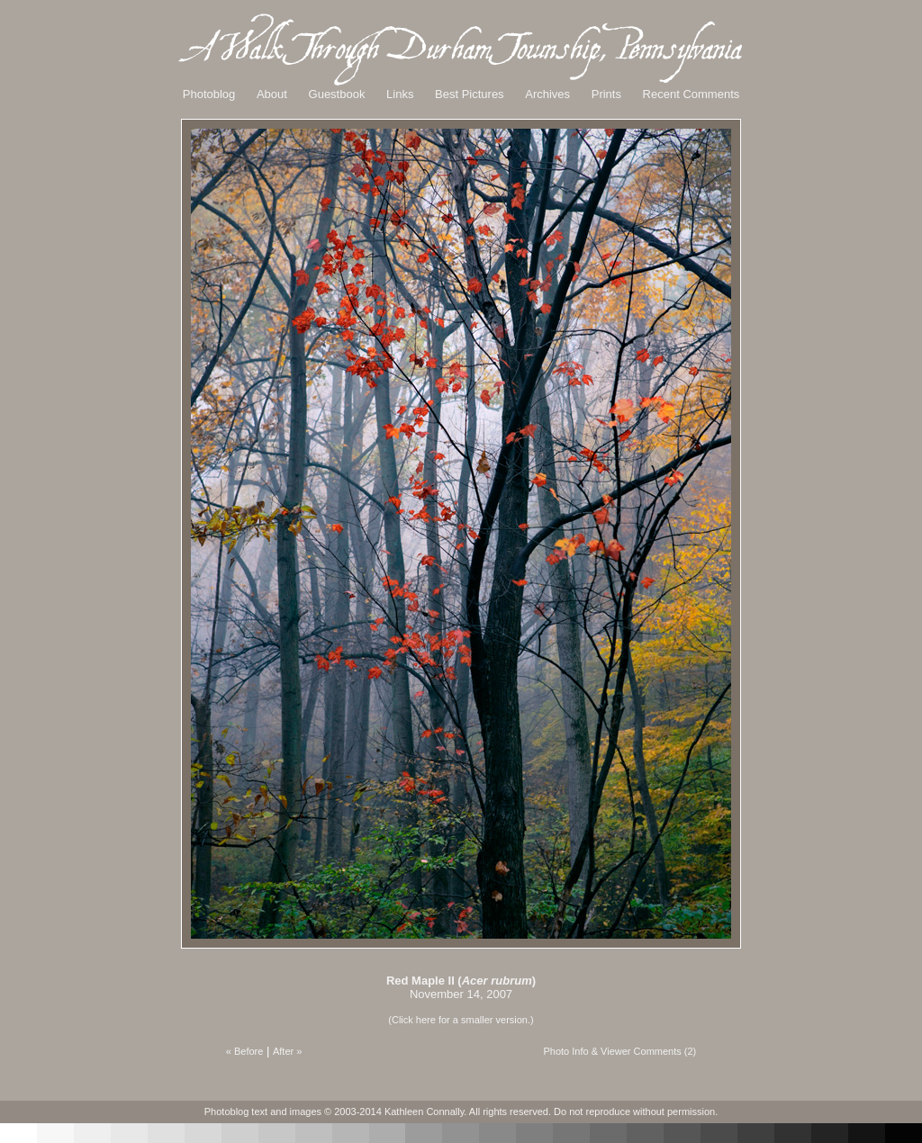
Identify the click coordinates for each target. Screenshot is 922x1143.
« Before (245, 1051)
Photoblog (209, 94)
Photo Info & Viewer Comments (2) (619, 1051)
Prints (606, 94)
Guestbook (337, 94)
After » (287, 1051)
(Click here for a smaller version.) (460, 1019)
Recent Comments (691, 94)
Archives (547, 94)
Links (399, 94)
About (272, 94)
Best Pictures (469, 94)
